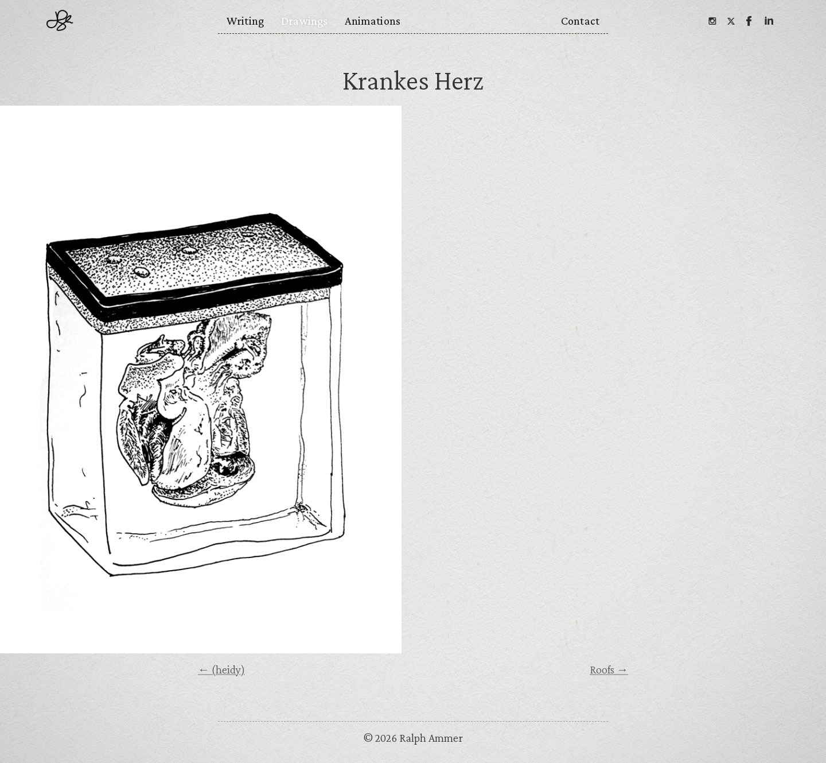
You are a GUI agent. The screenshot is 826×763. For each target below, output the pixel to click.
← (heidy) (221, 669)
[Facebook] (749, 20)
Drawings (304, 20)
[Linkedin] (768, 20)
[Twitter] (731, 20)
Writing (245, 20)
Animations (372, 20)
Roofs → (609, 669)
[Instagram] (712, 20)
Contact (580, 20)
